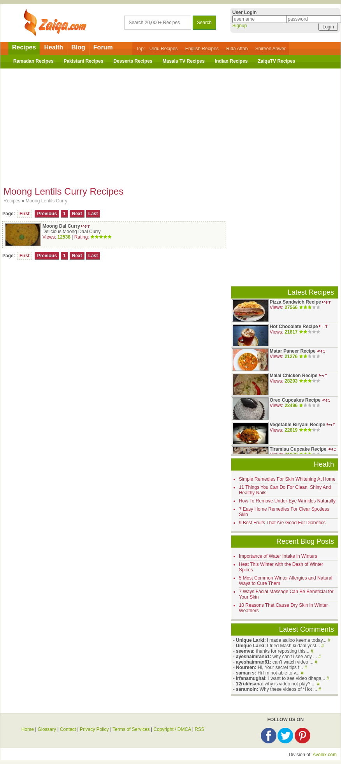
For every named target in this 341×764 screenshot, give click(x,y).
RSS (199, 729)
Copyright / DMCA (172, 729)
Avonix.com (325, 754)
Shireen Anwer (270, 48)
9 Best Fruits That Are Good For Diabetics (282, 522)
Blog (78, 47)
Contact (68, 729)
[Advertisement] (170, 124)
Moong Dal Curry (61, 226)
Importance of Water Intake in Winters (278, 556)
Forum (103, 47)
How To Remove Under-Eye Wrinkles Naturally (287, 501)
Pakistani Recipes (83, 61)
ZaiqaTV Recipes (276, 61)
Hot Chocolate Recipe (294, 326)
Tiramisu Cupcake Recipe (298, 449)
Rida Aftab (237, 48)
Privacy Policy (94, 729)
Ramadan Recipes (33, 61)
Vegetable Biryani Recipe (297, 424)
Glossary (47, 729)
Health (53, 47)
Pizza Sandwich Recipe (295, 302)
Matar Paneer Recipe (293, 351)
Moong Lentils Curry (46, 201)
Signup (239, 25)
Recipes (24, 47)
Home (27, 729)
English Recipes (202, 48)
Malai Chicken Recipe (294, 375)
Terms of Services (130, 729)
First (24, 213)
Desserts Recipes (132, 61)
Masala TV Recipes (184, 61)
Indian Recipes (231, 61)
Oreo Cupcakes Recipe (295, 400)
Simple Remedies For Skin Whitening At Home (287, 479)
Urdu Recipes (163, 48)
